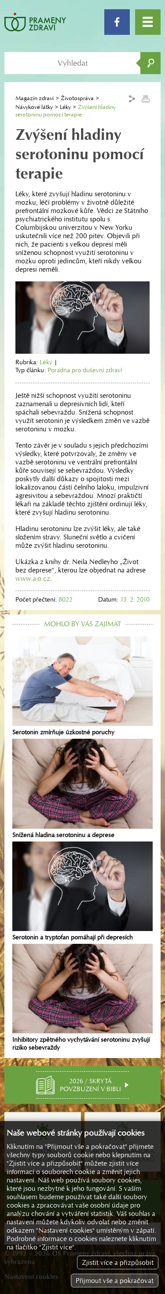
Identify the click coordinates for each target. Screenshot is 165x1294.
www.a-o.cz (32, 578)
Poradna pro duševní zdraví (85, 370)
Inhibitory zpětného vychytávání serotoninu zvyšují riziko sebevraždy (82, 997)
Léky (65, 107)
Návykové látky (34, 107)
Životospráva (77, 98)
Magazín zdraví (34, 98)
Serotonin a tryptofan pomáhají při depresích (82, 891)
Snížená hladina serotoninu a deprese (82, 788)
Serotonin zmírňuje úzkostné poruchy (82, 686)
